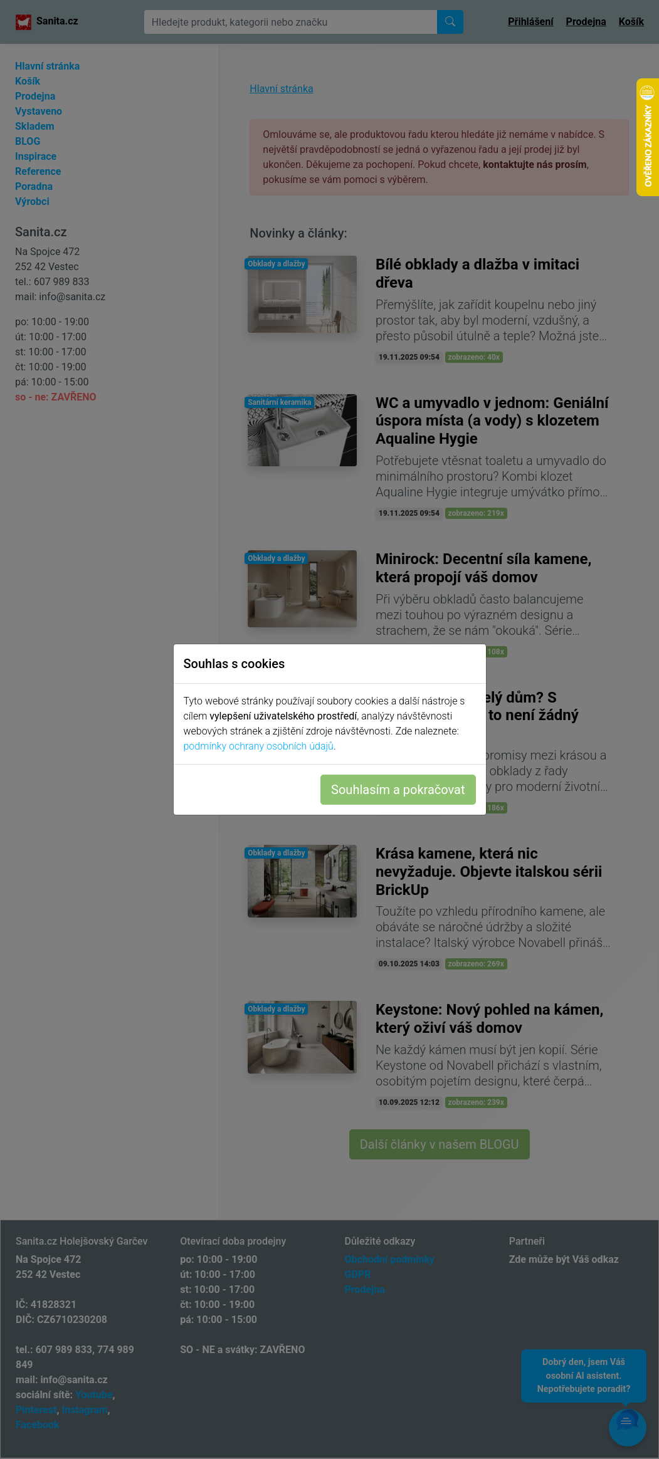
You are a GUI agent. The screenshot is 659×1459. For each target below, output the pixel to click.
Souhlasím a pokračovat (398, 789)
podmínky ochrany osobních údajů (259, 746)
